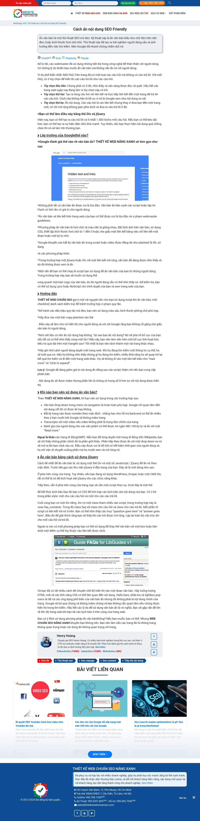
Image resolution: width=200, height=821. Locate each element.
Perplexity (69, 58)
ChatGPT (45, 58)
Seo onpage (87, 660)
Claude (83, 58)
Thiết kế (87, 13)
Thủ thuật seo (65, 660)
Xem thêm (147, 783)
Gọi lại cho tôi (128, 3)
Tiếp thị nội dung (133, 660)
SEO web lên (139, 13)
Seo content (109, 660)
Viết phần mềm (177, 13)
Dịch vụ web (158, 13)
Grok (56, 58)
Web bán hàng (115, 13)
